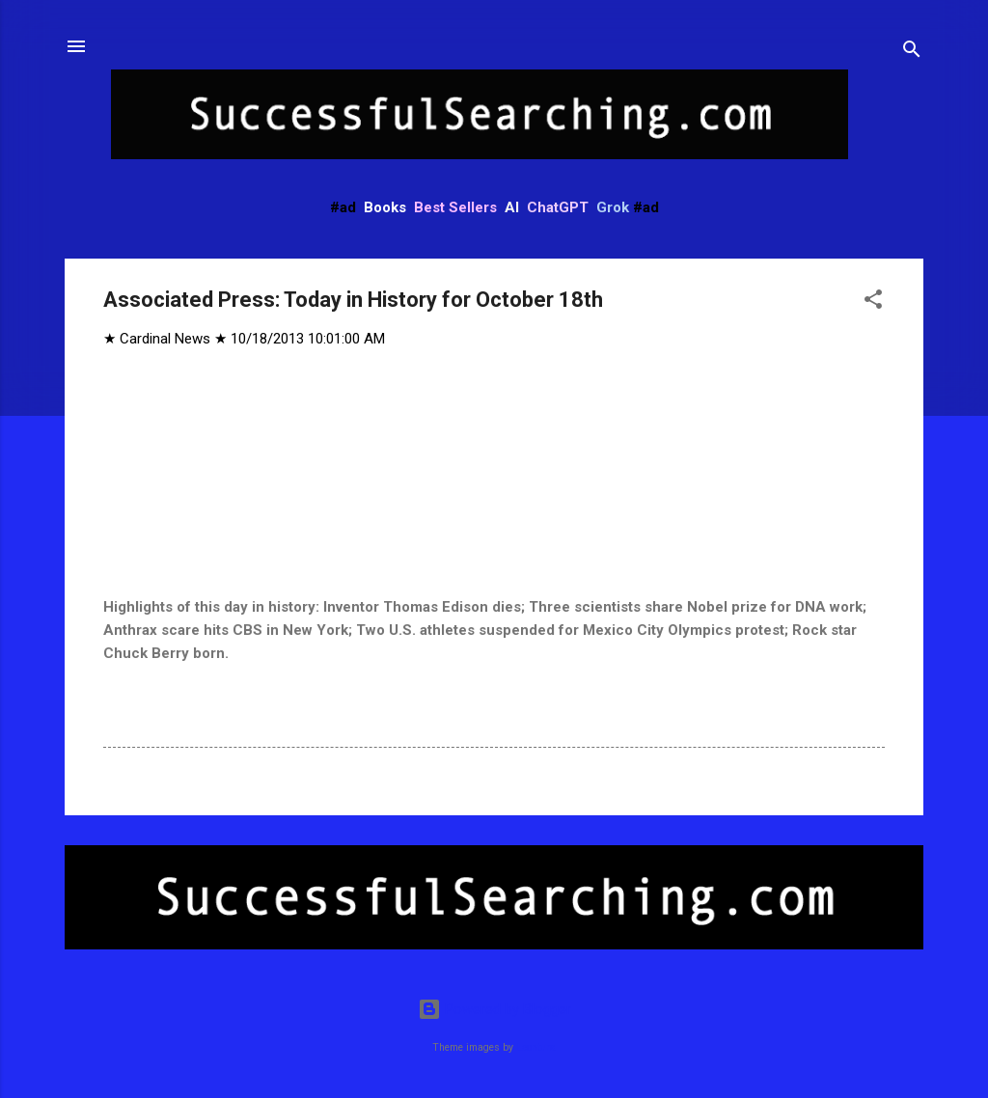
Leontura (536, 1047)
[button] (873, 302)
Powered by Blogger (494, 1009)
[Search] (911, 52)
